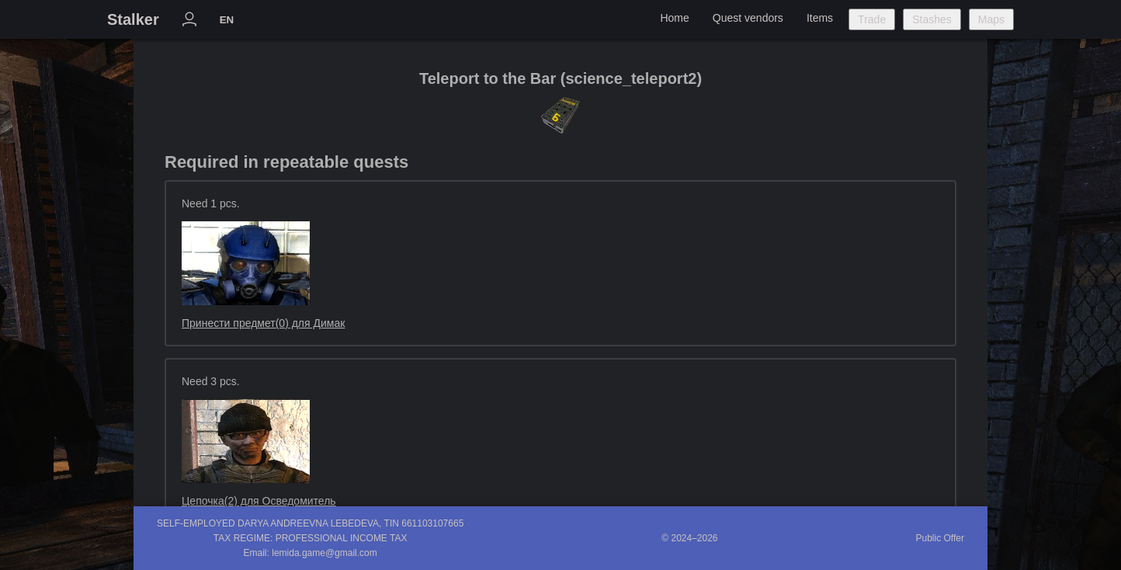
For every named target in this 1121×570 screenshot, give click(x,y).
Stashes (932, 19)
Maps (991, 19)
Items (820, 18)
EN (227, 20)
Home (674, 18)
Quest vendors (748, 18)
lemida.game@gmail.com (324, 552)
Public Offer (940, 538)
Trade (872, 19)
